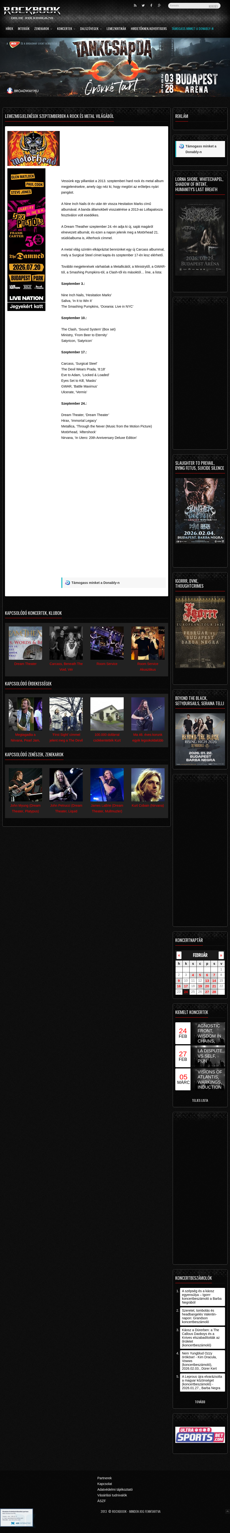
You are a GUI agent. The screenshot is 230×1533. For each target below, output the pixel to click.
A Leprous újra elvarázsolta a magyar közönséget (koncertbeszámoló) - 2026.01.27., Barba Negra (202, 1382)
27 (207, 992)
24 (186, 992)
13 (207, 980)
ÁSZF (101, 1501)
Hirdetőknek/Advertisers (149, 29)
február (200, 955)
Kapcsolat (104, 1484)
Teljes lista (200, 1100)
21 (214, 986)
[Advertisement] (113, 145)
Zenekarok (43, 29)
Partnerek (104, 1478)
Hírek (9, 29)
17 (186, 986)
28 (214, 992)
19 (200, 986)
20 (207, 986)
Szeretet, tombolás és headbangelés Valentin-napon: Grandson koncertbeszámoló (199, 1316)
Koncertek (66, 29)
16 (179, 986)
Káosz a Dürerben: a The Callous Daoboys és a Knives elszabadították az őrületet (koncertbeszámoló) (201, 1337)
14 (214, 980)
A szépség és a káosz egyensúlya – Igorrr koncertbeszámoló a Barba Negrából (202, 1296)
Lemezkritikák (116, 29)
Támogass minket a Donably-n (192, 29)
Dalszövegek (91, 29)
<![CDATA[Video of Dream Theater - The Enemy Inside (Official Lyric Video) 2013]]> (113, 492)
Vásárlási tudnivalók (112, 1495)
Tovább (200, 1401)
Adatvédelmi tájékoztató (115, 1489)
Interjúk (23, 29)
